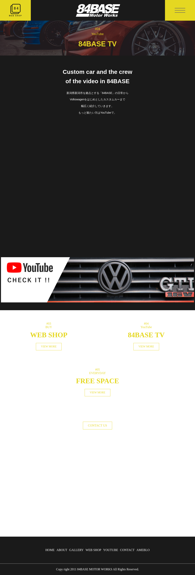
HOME (50, 550)
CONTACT (127, 550)
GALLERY (76, 550)
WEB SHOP (93, 550)
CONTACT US (97, 425)
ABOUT (62, 550)
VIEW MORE (49, 346)
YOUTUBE (110, 550)
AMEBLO (143, 550)
